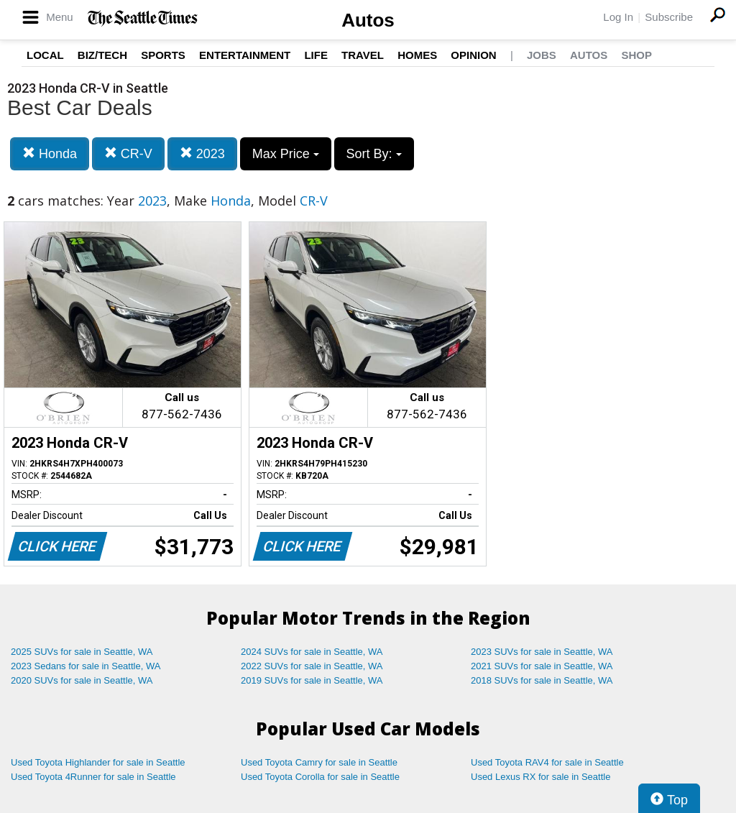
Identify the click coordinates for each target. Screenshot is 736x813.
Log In (618, 17)
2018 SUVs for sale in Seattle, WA (542, 680)
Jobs (541, 55)
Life (316, 55)
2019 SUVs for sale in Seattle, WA (312, 680)
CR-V (128, 153)
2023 (202, 153)
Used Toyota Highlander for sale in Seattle (98, 762)
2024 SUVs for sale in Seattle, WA (312, 651)
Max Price (285, 154)
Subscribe (669, 17)
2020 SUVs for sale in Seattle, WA (82, 680)
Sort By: (374, 154)
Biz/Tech (102, 55)
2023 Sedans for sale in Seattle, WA (85, 666)
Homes (417, 55)
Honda (49, 153)
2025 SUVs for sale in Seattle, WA (82, 651)
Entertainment (244, 55)
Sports (163, 55)
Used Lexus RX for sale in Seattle (540, 776)
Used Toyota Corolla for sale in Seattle (320, 776)
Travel (362, 55)
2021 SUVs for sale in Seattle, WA (542, 666)
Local (45, 55)
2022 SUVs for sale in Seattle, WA (312, 666)
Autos (368, 20)
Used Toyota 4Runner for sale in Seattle (93, 776)
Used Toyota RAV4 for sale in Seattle (547, 762)
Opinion (473, 55)
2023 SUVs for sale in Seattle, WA (542, 651)
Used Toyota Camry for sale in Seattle (319, 762)
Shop (636, 55)
